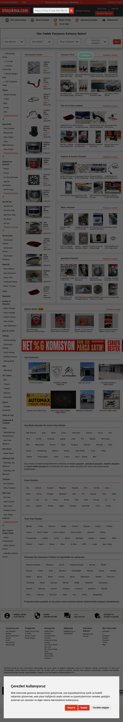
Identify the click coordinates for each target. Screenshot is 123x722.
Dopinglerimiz (88, 634)
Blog (104, 645)
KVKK (8, 640)
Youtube (105, 638)
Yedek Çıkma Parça (32, 631)
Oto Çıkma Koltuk (50, 645)
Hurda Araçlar (30, 638)
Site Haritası (10, 642)
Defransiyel (48, 654)
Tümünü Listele (110, 259)
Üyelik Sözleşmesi (12, 636)
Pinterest (105, 640)
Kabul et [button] (71, 707)
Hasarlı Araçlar (30, 636)
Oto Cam (47, 647)
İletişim (85, 636)
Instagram (106, 636)
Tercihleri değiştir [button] (101, 707)
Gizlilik (8, 638)
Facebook (105, 631)
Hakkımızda (10, 645)
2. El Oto (28, 633)
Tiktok (104, 642)
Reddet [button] (84, 707)
